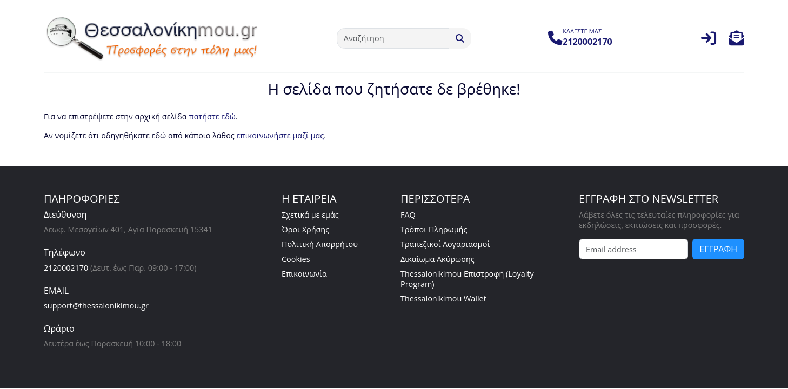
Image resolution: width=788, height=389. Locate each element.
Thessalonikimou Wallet (443, 298)
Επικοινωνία (304, 274)
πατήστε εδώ (212, 116)
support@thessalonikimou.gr (96, 305)
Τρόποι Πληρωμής (433, 229)
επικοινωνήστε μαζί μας (280, 135)
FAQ (408, 215)
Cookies (296, 259)
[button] (736, 41)
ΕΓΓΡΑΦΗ (718, 249)
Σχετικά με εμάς (310, 215)
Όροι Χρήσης (305, 229)
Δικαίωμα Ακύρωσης (437, 259)
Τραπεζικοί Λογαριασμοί (445, 244)
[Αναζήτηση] (393, 38)
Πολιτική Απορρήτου (320, 244)
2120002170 (66, 268)
